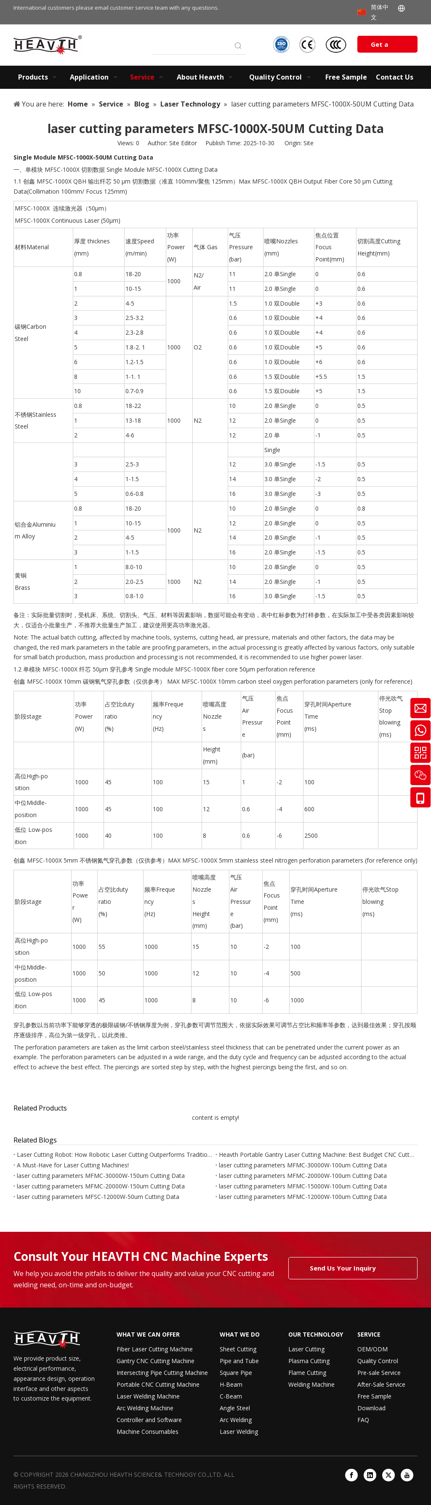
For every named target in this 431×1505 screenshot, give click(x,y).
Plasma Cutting (309, 1361)
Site (308, 143)
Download (371, 1408)
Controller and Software (149, 1420)
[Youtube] (407, 1475)
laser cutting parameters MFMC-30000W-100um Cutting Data (303, 1165)
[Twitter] (388, 1475)
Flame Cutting (307, 1373)
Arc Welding (236, 1420)
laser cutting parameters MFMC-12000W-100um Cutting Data (303, 1197)
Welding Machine (311, 1384)
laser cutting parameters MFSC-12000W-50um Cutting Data (98, 1197)
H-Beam (231, 1384)
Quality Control (377, 1361)
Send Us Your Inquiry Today (343, 1271)
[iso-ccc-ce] (311, 44)
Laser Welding (239, 1432)
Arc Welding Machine (145, 1408)
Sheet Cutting (238, 1349)
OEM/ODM (372, 1349)
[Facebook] (351, 1475)
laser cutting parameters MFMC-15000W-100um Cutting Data (303, 1186)
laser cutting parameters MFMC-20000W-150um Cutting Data (101, 1186)
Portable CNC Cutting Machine (158, 1384)
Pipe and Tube (239, 1361)
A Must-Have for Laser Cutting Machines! (73, 1165)
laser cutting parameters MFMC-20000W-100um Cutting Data (303, 1176)
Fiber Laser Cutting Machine (155, 1349)
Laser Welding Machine (148, 1396)
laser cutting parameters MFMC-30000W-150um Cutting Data (101, 1176)
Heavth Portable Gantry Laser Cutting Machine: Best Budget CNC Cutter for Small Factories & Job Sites (316, 1155)
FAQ (363, 1420)
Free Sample (374, 1396)
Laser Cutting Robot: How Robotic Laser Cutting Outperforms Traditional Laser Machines (114, 1155)
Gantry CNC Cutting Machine (155, 1361)
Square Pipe (236, 1373)
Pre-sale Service (379, 1373)
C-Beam (231, 1396)
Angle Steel (235, 1408)
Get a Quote (381, 46)
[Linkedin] (370, 1475)
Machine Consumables (147, 1432)
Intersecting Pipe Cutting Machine (162, 1373)
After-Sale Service (381, 1384)
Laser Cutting (306, 1349)
